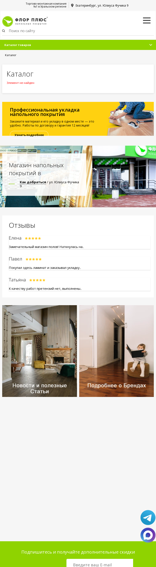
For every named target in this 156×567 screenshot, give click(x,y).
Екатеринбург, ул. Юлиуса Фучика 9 (101, 5)
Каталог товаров (17, 45)
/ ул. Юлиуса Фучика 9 (49, 184)
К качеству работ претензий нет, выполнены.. (45, 288)
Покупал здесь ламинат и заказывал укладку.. (45, 267)
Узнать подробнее (29, 135)
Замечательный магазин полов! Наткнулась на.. (46, 246)
